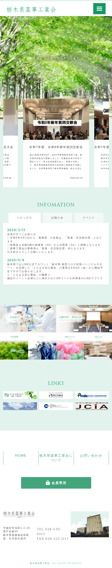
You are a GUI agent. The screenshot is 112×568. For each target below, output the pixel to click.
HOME (21, 455)
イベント (89, 217)
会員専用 (59, 483)
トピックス (24, 217)
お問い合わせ (91, 455)
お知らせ (57, 217)
